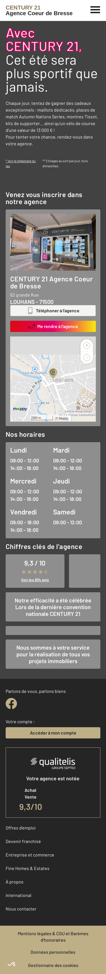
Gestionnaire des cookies (53, 965)
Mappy (63, 418)
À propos (14, 881)
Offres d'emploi (21, 827)
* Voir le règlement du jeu (21, 163)
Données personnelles (53, 952)
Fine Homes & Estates (27, 868)
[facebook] (11, 703)
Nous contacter (21, 908)
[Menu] (95, 9)
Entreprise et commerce (30, 854)
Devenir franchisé (23, 841)
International (18, 895)
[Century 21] (39, 10)
